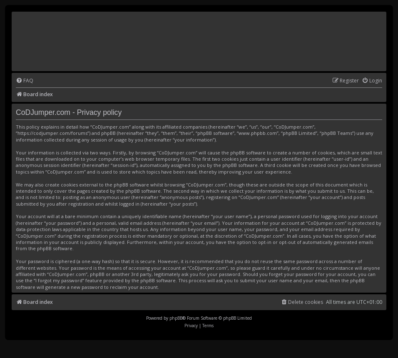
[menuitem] (24, 81)
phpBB (175, 318)
